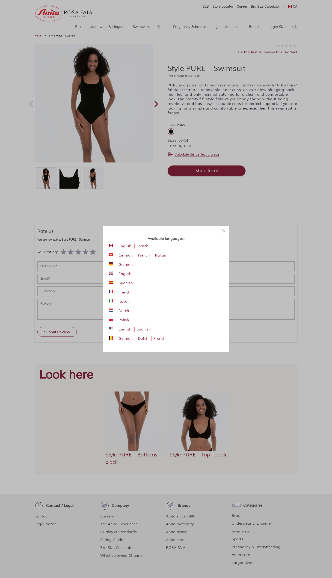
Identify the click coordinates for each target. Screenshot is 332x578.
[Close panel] (223, 231)
